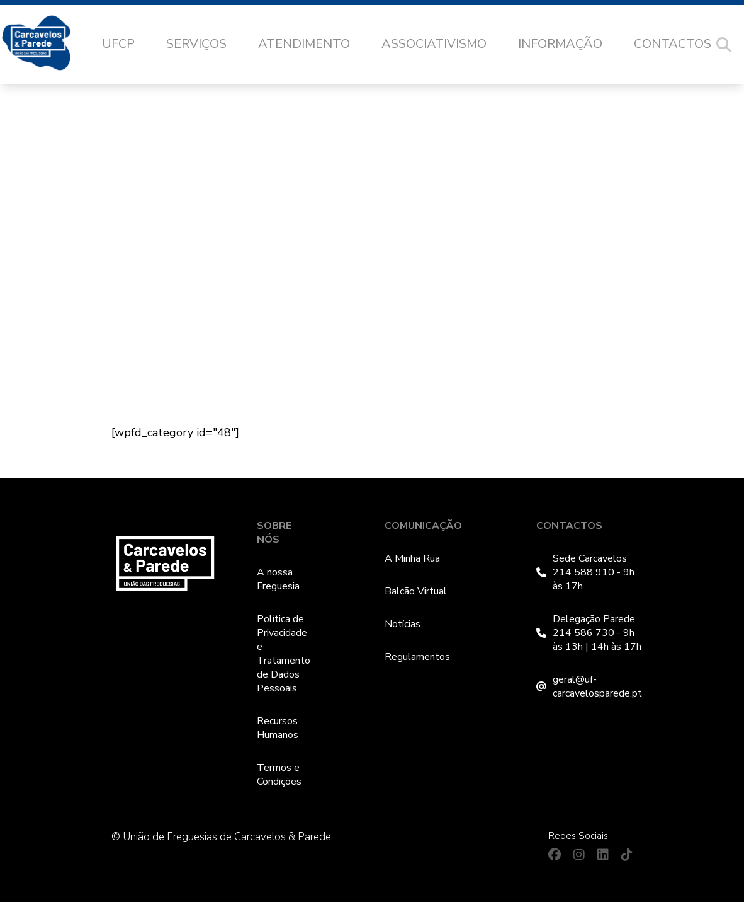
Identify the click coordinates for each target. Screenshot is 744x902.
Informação (560, 43)
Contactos (672, 43)
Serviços (196, 43)
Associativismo (434, 43)
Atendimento (304, 43)
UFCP (118, 43)
